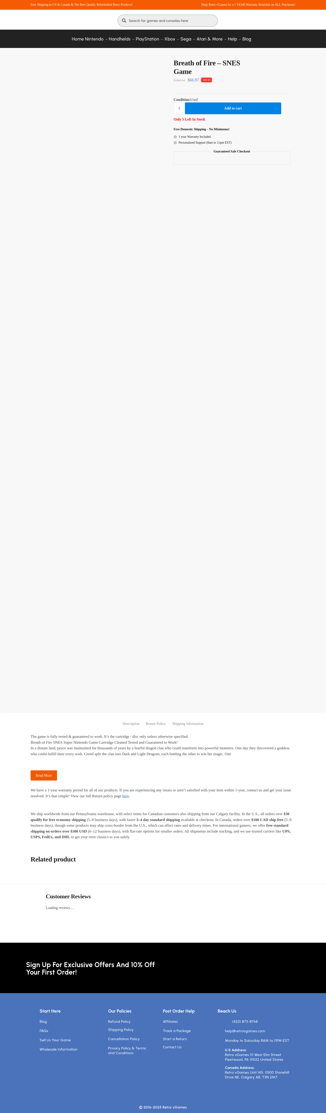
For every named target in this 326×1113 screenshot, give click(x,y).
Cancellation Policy (124, 1034)
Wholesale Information (59, 1045)
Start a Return (175, 1034)
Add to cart (233, 104)
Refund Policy (119, 1017)
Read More (44, 771)
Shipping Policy (121, 1025)
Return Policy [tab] (156, 719)
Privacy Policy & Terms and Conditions (127, 1046)
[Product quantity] (179, 104)
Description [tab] (130, 719)
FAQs (44, 1026)
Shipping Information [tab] (187, 719)
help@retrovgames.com (245, 1026)
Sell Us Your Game (55, 1035)
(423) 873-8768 (245, 1017)
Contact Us (172, 1042)
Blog (43, 1017)
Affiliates (170, 1017)
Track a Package (177, 1026)
